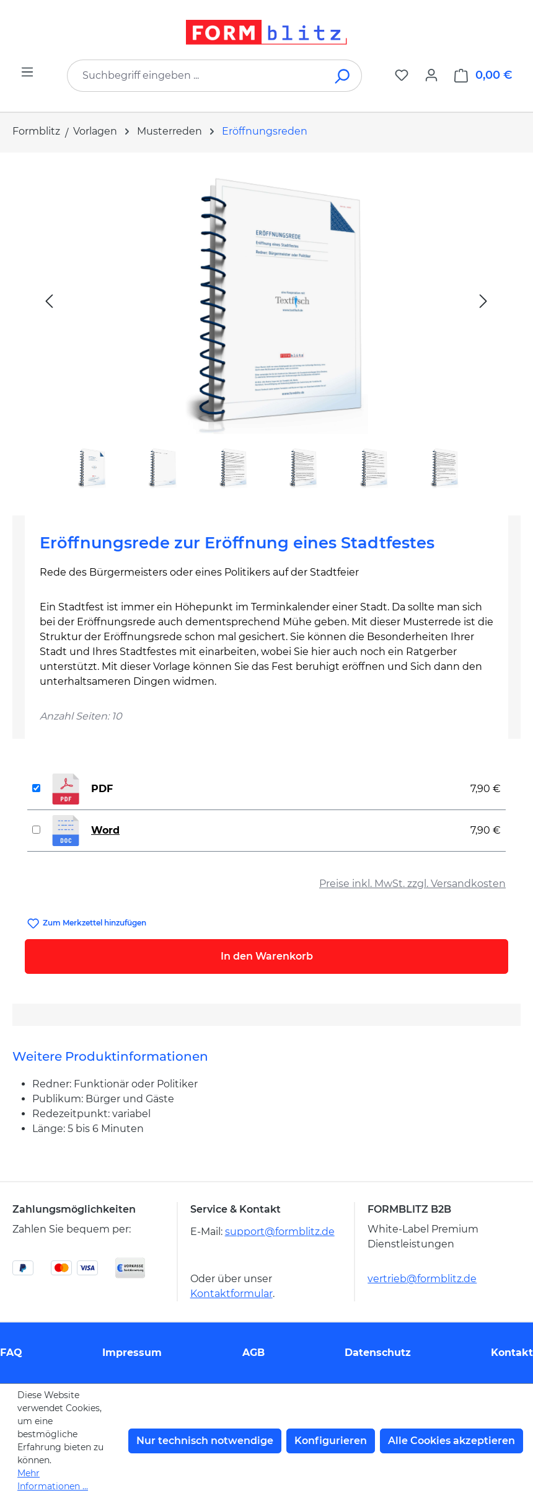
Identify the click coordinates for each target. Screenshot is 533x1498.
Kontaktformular (231, 1294)
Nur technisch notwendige (204, 1441)
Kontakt (512, 1352)
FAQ (11, 1352)
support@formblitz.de (280, 1231)
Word (105, 830)
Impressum (132, 1352)
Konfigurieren (330, 1441)
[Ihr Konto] (431, 75)
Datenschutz (378, 1352)
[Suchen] (343, 76)
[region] (266, 329)
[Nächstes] (483, 300)
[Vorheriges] (49, 300)
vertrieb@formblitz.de (422, 1279)
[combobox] (196, 76)
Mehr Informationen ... (52, 1480)
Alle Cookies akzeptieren (451, 1441)
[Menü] (27, 72)
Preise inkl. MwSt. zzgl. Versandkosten (412, 883)
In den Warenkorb (267, 956)
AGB (253, 1352)
